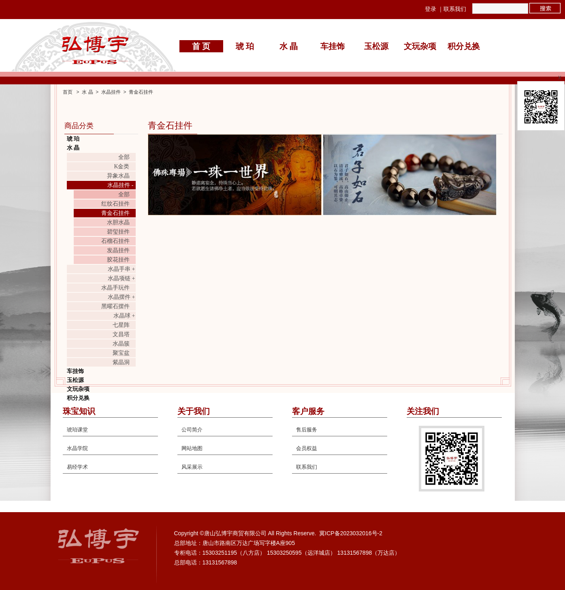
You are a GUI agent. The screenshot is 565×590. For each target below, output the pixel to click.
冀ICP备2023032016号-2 (350, 533)
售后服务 (306, 430)
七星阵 (121, 325)
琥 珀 (245, 46)
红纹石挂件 (115, 204)
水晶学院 (77, 448)
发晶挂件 (118, 250)
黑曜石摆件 (115, 306)
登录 (430, 9)
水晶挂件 (111, 92)
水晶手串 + (121, 269)
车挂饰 (332, 46)
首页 (67, 92)
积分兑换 (464, 46)
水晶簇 (121, 344)
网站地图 (192, 448)
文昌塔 (121, 334)
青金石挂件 (141, 92)
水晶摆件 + (121, 297)
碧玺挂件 (118, 232)
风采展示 (192, 467)
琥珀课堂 (77, 430)
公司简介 (192, 430)
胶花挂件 (118, 260)
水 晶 (288, 46)
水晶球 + (124, 316)
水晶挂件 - (120, 185)
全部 (124, 157)
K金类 (121, 166)
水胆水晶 (118, 222)
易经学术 (77, 467)
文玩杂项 (420, 46)
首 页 (201, 46)
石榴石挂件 (115, 241)
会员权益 (306, 448)
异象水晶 (118, 176)
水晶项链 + (121, 278)
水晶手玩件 (115, 288)
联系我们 (454, 9)
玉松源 (376, 46)
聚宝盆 (121, 353)
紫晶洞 (121, 362)
